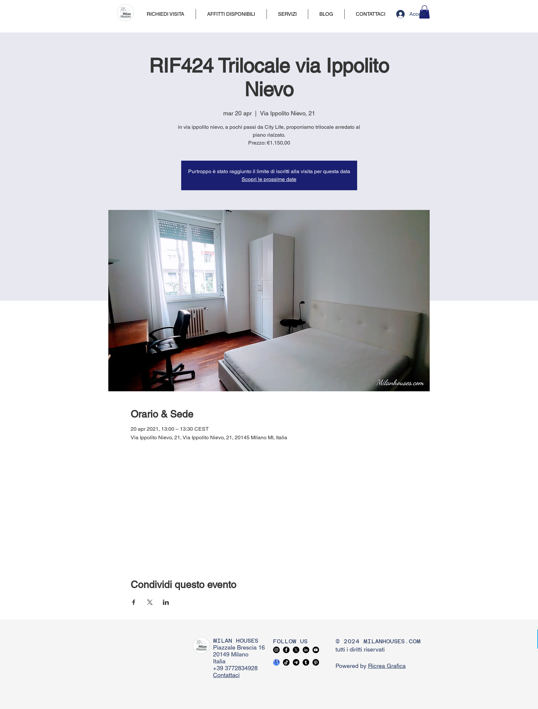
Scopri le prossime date (269, 179)
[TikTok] (286, 662)
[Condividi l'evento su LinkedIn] (166, 602)
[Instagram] (276, 650)
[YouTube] (315, 650)
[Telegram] (296, 662)
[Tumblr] (306, 662)
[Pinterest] (315, 662)
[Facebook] (286, 650)
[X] (296, 650)
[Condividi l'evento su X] (150, 602)
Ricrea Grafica (387, 665)
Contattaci (226, 675)
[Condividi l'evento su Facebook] (134, 602)
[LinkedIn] (306, 650)
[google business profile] (276, 662)
